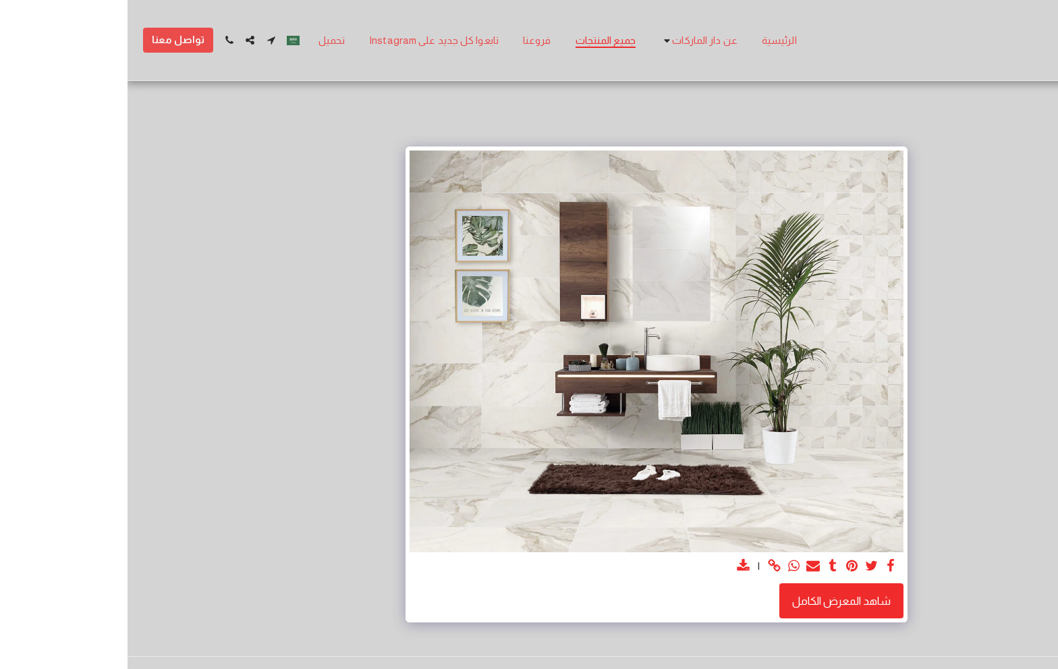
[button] (571, 40)
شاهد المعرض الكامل (714, 601)
